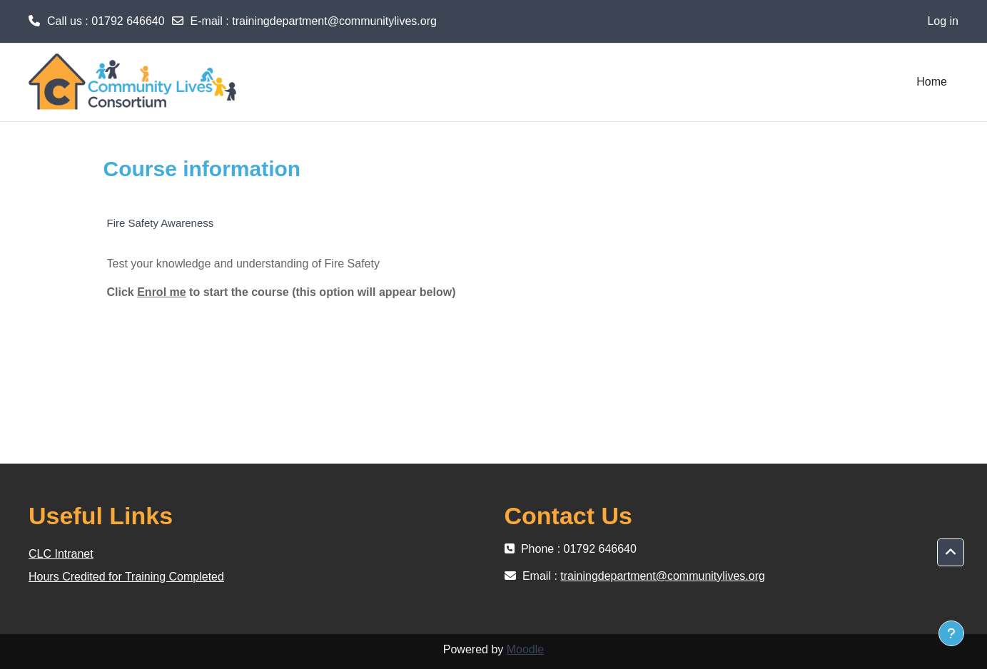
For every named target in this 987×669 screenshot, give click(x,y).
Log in (942, 21)
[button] (950, 552)
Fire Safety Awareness (160, 223)
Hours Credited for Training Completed (126, 577)
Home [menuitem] (931, 82)
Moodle (525, 649)
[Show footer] (951, 633)
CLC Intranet (61, 554)
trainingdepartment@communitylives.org (334, 21)
